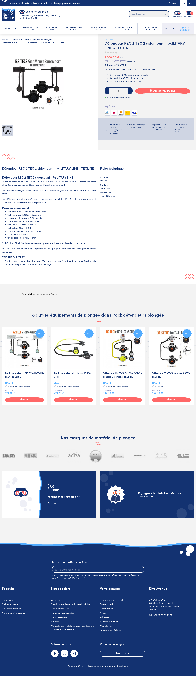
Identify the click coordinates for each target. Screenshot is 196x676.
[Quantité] (118, 90)
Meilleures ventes (10, 604)
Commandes (106, 608)
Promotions (7, 599)
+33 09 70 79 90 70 (37, 12)
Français (121, 653)
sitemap (55, 621)
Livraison (55, 599)
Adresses (104, 617)
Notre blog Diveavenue (13, 612)
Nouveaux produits (11, 608)
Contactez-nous (59, 617)
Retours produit (107, 604)
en (190, 3)
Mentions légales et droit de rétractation (71, 604)
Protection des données (62, 612)
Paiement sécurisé (60, 608)
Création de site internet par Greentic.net (108, 665)
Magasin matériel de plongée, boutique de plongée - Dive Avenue (72, 627)
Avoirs (103, 612)
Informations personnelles (113, 599)
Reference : (110, 64)
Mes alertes (106, 625)
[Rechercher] (149, 13)
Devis (172, 3)
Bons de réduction (109, 621)
